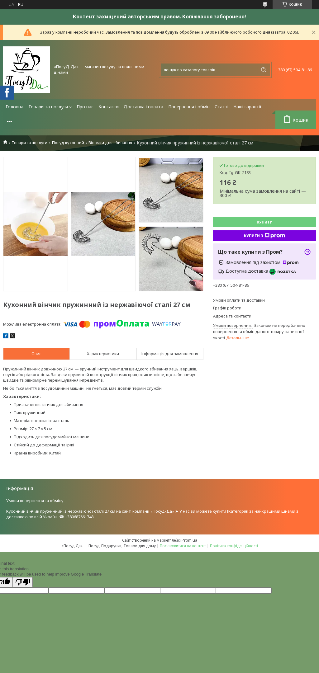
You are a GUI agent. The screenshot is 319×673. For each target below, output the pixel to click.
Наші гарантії (247, 107)
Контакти (108, 107)
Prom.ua (189, 540)
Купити (265, 222)
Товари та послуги (48, 107)
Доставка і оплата (143, 107)
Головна (14, 107)
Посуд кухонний (68, 142)
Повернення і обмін (189, 107)
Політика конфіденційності (234, 545)
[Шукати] (263, 70)
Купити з (264, 235)
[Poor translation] (23, 582)
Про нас (85, 107)
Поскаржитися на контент (183, 545)
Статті (221, 107)
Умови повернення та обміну (35, 500)
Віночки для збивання (110, 142)
